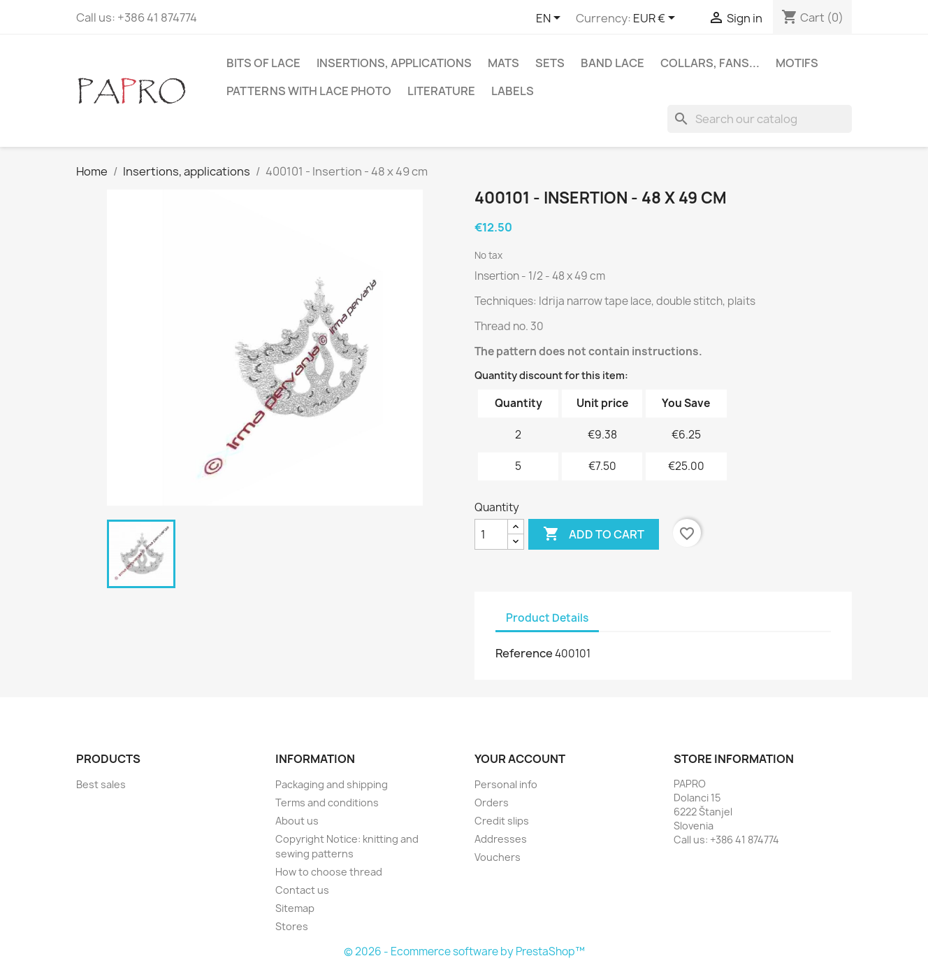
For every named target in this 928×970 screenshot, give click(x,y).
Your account (519, 758)
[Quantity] (491, 534)
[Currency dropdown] (656, 18)
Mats (503, 63)
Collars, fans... (710, 63)
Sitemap (294, 908)
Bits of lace (263, 63)
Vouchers (497, 857)
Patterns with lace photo (308, 91)
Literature (441, 91)
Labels (512, 91)
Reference (524, 653)
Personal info (505, 784)
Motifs (797, 63)
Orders (491, 802)
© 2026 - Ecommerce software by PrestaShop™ (464, 951)
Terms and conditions (327, 802)
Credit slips (501, 820)
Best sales (101, 784)
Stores (291, 926)
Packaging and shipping (331, 784)
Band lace (612, 63)
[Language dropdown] (550, 18)
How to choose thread (328, 871)
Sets (550, 63)
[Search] (759, 119)
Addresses (500, 839)
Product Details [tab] (547, 618)
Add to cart (593, 534)
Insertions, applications (394, 63)
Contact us (302, 890)
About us (297, 820)
